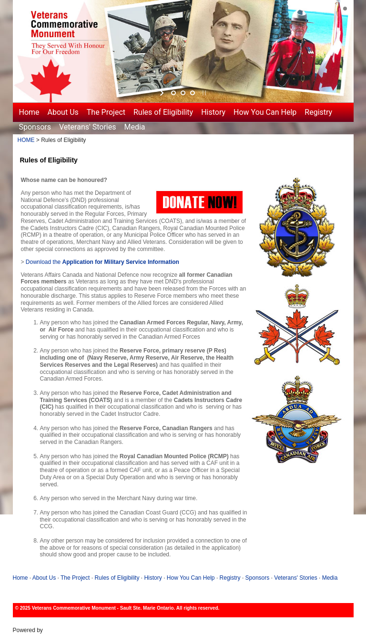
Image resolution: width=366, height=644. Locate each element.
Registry (318, 112)
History (213, 112)
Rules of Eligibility (163, 112)
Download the (102, 262)
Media (134, 126)
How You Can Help (265, 112)
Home (29, 112)
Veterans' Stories (87, 126)
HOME (26, 140)
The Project (106, 112)
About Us (63, 112)
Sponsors (35, 126)
